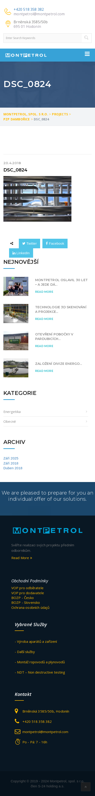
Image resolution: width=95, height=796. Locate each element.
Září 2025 (10, 458)
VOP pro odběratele (27, 588)
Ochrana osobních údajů (30, 607)
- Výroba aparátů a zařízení (36, 641)
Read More (44, 291)
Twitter (29, 243)
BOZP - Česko (22, 597)
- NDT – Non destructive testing (40, 672)
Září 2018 (10, 463)
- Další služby (25, 651)
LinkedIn (21, 253)
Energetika (12, 411)
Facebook (55, 243)
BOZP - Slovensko (25, 602)
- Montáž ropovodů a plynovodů (40, 662)
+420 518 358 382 (29, 9)
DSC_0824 (15, 170)
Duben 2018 (12, 468)
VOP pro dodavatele (27, 593)
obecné (9, 421)
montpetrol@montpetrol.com (39, 13)
